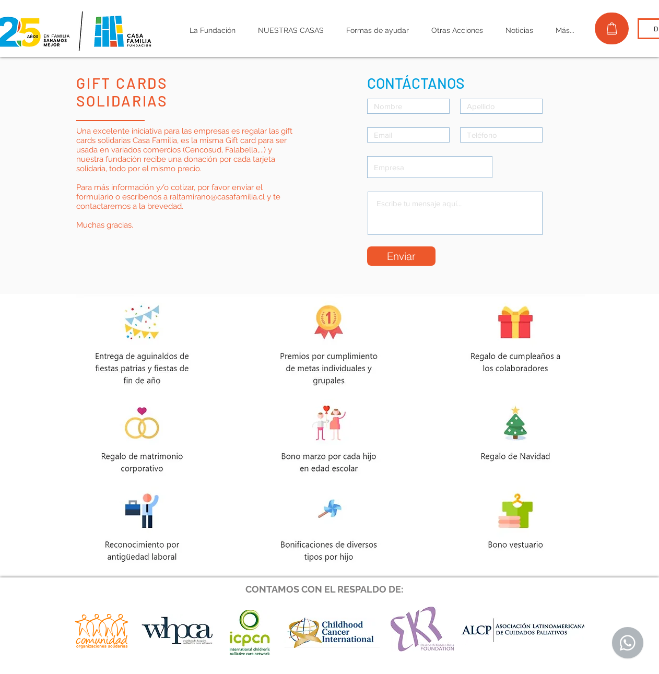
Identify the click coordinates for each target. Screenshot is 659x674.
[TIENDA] (612, 28)
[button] (212, 30)
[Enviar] (401, 256)
